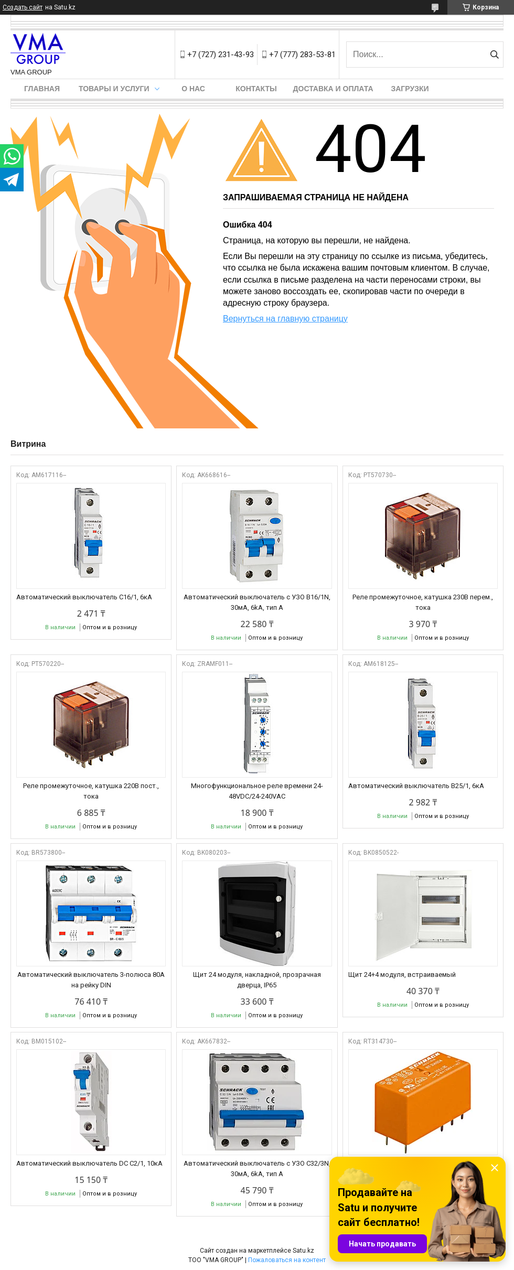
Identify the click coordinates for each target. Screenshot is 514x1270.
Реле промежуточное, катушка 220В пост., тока (91, 791)
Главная (42, 88)
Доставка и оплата (333, 88)
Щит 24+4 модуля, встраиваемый (402, 974)
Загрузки (410, 88)
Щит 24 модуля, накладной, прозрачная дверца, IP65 (257, 980)
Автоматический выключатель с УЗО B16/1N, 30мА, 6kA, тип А (257, 602)
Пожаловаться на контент (287, 1260)
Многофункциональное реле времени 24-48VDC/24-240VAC (257, 791)
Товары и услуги (114, 88)
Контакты (255, 88)
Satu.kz (303, 1250)
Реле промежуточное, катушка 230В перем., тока (422, 602)
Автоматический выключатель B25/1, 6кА (416, 786)
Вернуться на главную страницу (285, 318)
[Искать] (494, 54)
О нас (193, 88)
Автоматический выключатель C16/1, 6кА (84, 597)
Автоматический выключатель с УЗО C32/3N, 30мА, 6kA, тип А (257, 1168)
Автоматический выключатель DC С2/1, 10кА (89, 1163)
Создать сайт (22, 7)
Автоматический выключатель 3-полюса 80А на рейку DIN (91, 980)
